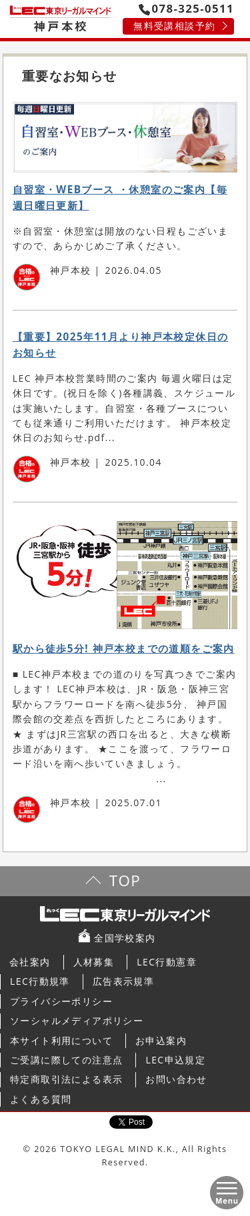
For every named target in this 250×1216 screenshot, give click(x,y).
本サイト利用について (61, 1040)
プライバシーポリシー (61, 1001)
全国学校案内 (124, 937)
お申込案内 (161, 1040)
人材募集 (94, 961)
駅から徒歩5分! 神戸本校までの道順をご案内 (124, 649)
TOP (125, 880)
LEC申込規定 (175, 1059)
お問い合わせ (176, 1079)
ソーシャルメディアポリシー (76, 1020)
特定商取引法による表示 (66, 1079)
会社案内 (30, 961)
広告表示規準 (123, 981)
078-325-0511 (186, 8)
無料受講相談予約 (174, 25)
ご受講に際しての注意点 (66, 1059)
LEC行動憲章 (167, 961)
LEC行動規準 (40, 981)
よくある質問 (40, 1099)
